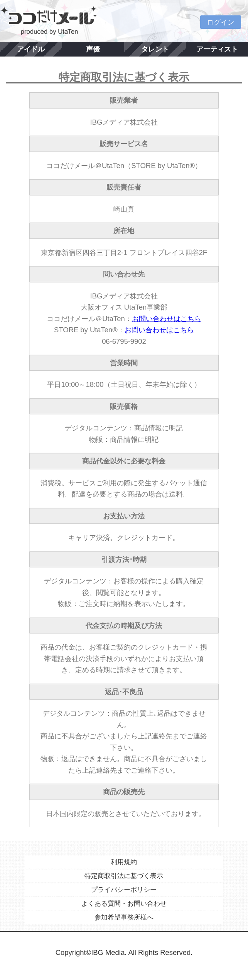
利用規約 (124, 862)
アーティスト (217, 49)
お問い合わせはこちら (166, 319)
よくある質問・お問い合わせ (124, 903)
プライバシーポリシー (124, 889)
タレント (155, 49)
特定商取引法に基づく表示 (123, 876)
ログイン (221, 22)
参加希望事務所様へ (124, 917)
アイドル (31, 49)
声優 (93, 49)
